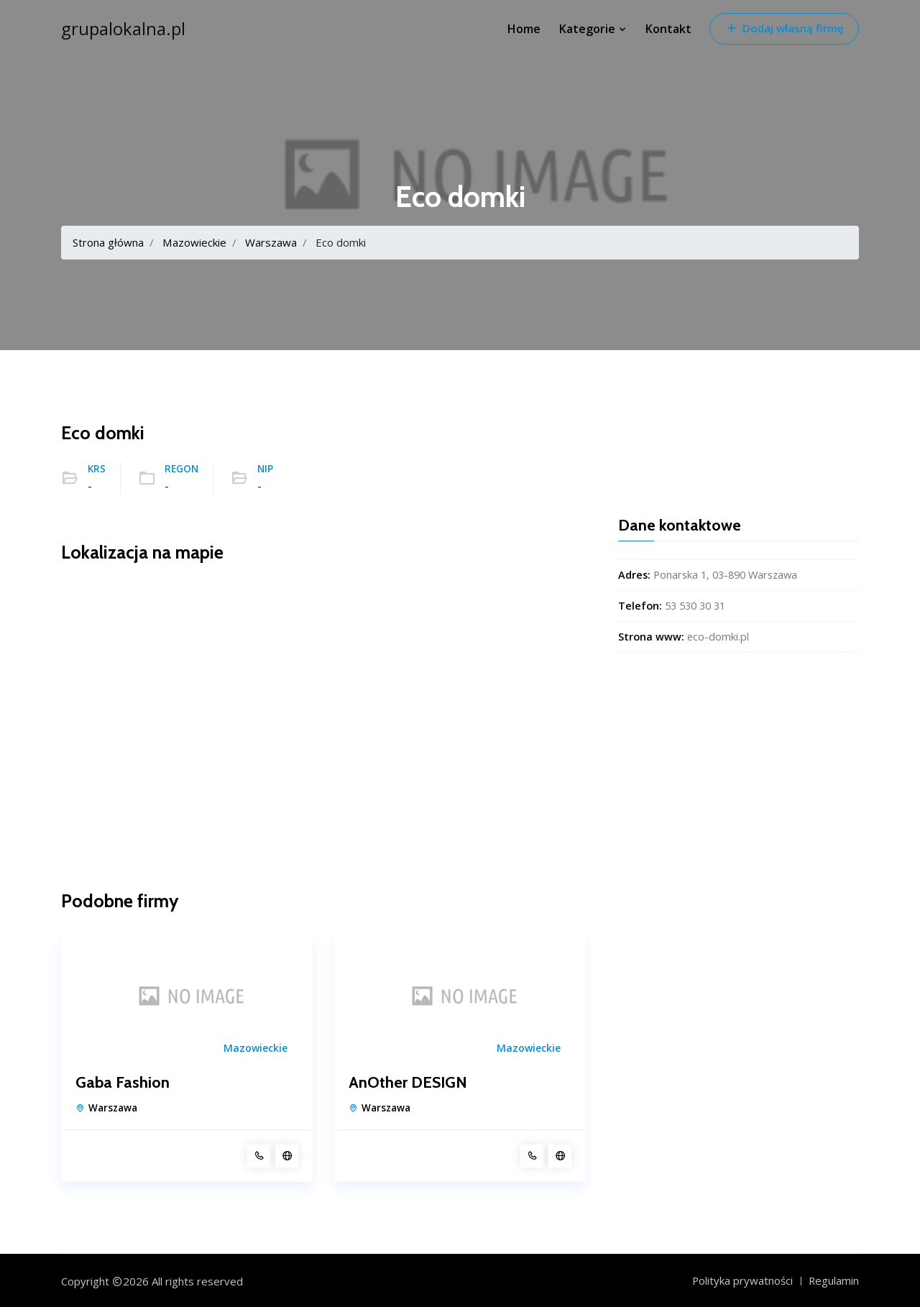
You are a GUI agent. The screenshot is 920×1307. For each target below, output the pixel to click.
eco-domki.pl (718, 636)
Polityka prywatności (741, 1280)
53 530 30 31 (695, 606)
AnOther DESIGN (408, 1082)
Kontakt (668, 29)
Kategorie (593, 29)
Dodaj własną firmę (784, 28)
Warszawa (270, 242)
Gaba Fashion (122, 1082)
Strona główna (108, 242)
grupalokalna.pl (123, 28)
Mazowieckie (194, 242)
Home (523, 29)
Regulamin (833, 1280)
